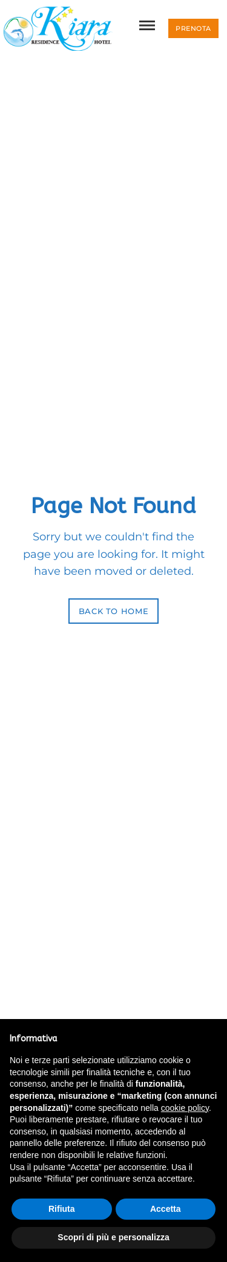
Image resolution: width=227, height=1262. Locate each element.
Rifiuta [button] (61, 1209)
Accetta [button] (165, 1209)
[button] (193, 28)
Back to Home (114, 611)
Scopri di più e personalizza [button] (113, 1237)
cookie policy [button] (185, 1108)
